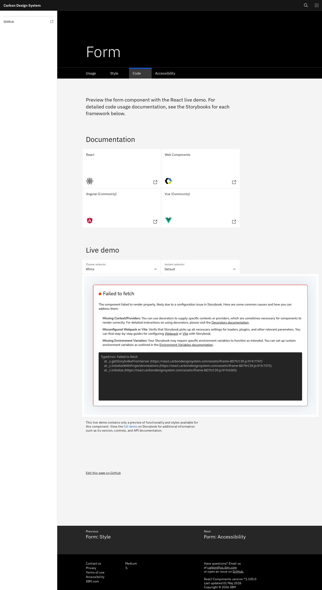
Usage (91, 73)
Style (114, 73)
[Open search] (306, 5)
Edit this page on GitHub (103, 473)
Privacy (91, 568)
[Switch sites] (316, 5)
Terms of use (95, 572)
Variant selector (174, 264)
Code (137, 73)
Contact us (93, 563)
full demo (130, 426)
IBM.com (92, 581)
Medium (131, 563)
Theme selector (96, 264)
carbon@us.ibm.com (222, 567)
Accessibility (165, 73)
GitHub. (238, 571)
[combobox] (121, 267)
